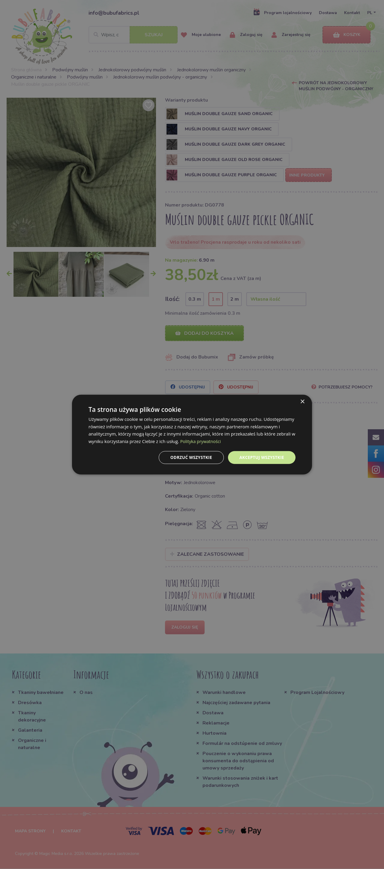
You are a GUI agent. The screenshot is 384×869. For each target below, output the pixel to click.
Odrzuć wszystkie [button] (189, 457)
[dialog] (192, 434)
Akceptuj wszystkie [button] (261, 457)
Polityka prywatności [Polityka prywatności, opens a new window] (201, 441)
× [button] (302, 401)
